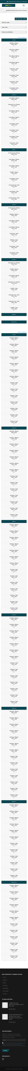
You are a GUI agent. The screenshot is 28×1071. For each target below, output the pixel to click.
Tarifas (4, 982)
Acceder (25, 1)
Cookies (5, 993)
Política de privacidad (16, 1043)
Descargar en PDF (21, 18)
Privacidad (5, 988)
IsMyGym (8, 1068)
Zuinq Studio (19, 1068)
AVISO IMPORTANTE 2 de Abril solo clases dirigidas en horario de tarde (16, 1017)
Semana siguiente (22, 37)
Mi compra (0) (20, 1)
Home (4, 977)
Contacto (5, 985)
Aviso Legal (6, 991)
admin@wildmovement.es (12, 1)
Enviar (5, 1050)
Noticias (5, 980)
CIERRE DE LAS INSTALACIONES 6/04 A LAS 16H (16, 1004)
